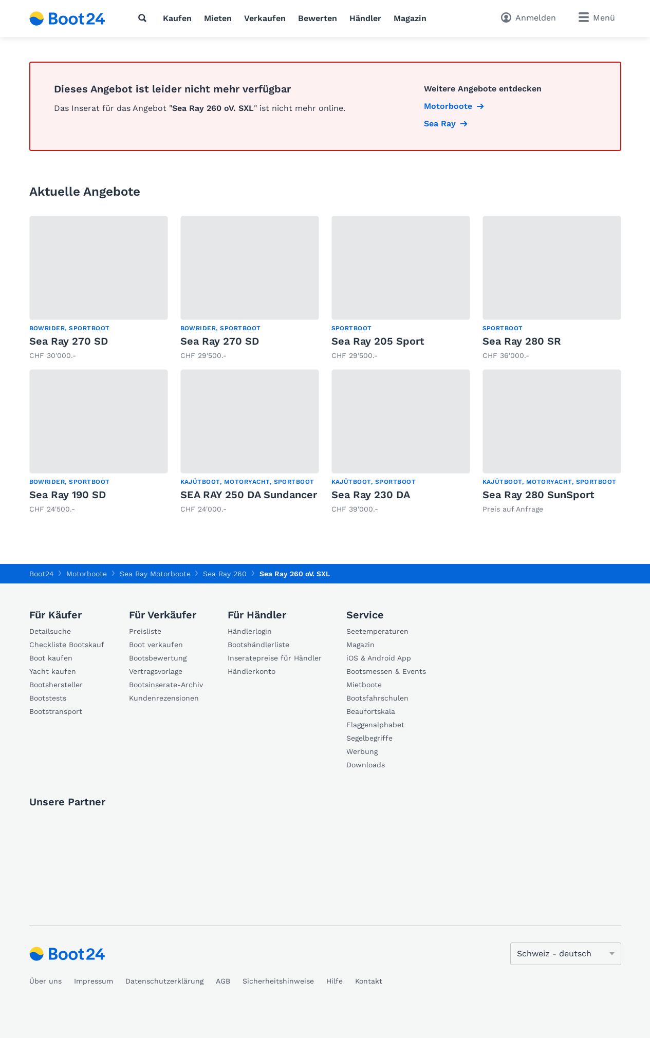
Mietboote (364, 685)
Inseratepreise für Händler (275, 658)
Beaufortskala (370, 711)
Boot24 (41, 574)
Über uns (45, 981)
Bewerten (317, 18)
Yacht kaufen (52, 671)
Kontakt (368, 981)
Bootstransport (55, 711)
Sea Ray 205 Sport (377, 341)
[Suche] (144, 18)
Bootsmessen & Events (386, 671)
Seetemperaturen (377, 631)
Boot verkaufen (156, 644)
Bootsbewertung (158, 658)
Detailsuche (50, 631)
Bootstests (47, 698)
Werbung (362, 751)
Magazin (410, 18)
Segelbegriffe (369, 738)
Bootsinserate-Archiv (166, 685)
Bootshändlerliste (258, 644)
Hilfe (334, 981)
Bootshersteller (56, 685)
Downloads (365, 765)
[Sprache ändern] (565, 953)
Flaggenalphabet (375, 725)
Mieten (218, 18)
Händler (365, 18)
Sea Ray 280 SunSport (538, 494)
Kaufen (177, 18)
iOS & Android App (378, 658)
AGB (223, 981)
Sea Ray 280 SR (521, 341)
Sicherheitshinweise (278, 981)
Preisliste (145, 631)
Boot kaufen (50, 658)
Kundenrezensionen (164, 698)
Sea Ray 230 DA (370, 494)
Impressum (93, 981)
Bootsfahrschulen (377, 698)
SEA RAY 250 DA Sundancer (248, 494)
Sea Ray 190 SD (67, 494)
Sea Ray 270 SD (68, 341)
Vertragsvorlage (155, 671)
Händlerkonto (251, 671)
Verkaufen (265, 18)
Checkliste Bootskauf (66, 644)
